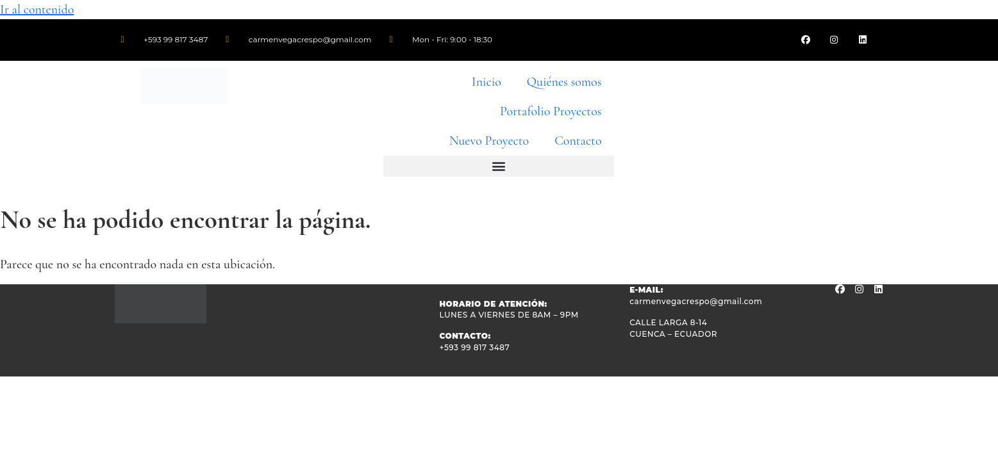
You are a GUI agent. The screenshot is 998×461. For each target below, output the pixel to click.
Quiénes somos (564, 82)
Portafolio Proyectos (550, 111)
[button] (498, 166)
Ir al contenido (37, 9)
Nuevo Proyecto (489, 141)
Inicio (486, 82)
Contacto (577, 141)
